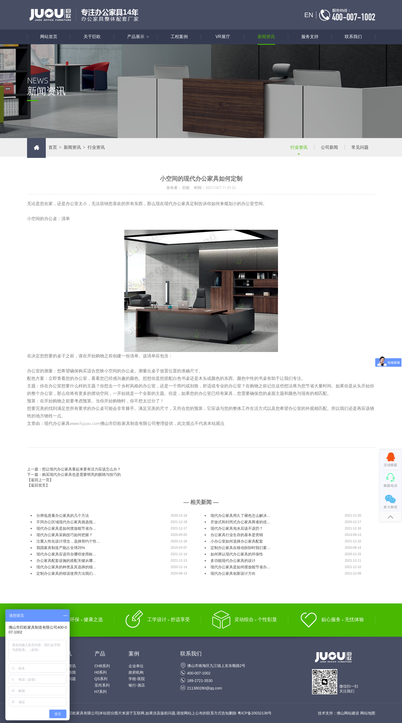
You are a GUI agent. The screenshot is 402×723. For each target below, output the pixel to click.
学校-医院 (137, 679)
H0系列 (101, 672)
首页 (52, 147)
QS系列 (101, 679)
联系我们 (353, 37)
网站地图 (367, 713)
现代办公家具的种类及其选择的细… (66, 567)
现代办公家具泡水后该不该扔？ (237, 528)
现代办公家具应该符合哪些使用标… (66, 554)
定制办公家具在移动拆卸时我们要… (240, 548)
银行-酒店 (137, 685)
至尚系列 (102, 685)
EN (308, 14)
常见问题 (360, 147)
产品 (100, 654)
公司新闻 (329, 147)
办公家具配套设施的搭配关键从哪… (66, 560)
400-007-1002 (199, 673)
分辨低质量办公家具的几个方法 (62, 515)
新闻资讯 (266, 37)
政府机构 (136, 672)
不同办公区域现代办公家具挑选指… (66, 522)
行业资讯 (298, 147)
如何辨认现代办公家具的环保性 (237, 554)
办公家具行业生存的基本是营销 (237, 535)
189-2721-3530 (200, 680)
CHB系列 (102, 666)
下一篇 (74, 474)
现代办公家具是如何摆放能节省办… (66, 528)
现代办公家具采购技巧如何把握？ (64, 535)
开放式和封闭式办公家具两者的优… (240, 522)
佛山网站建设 (348, 713)
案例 (134, 654)
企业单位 (136, 666)
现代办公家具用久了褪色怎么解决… (240, 515)
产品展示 (141, 37)
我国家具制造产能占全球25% (60, 548)
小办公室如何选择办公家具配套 (237, 541)
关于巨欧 (92, 37)
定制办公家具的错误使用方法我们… (66, 573)
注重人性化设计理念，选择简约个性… (68, 541)
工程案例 (179, 37)
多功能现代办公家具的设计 (233, 560)
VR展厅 (223, 37)
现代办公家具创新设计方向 (233, 573)
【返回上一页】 (40, 480)
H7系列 (101, 691)
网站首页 (48, 37)
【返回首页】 (38, 485)
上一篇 (74, 469)
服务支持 (309, 37)
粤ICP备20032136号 (255, 713)
